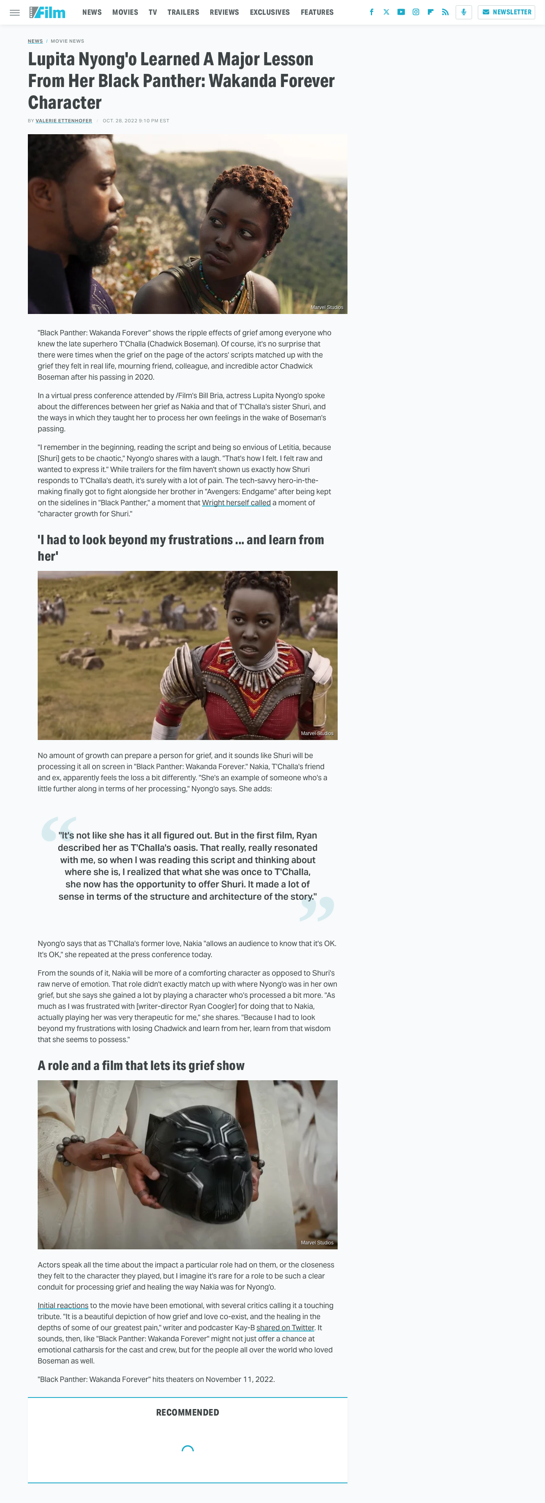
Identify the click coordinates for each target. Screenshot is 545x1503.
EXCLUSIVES (270, 12)
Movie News (67, 41)
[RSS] (445, 13)
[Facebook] (371, 13)
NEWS (92, 12)
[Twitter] (386, 13)
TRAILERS (183, 12)
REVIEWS (224, 12)
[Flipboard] (430, 13)
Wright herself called (236, 502)
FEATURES (317, 12)
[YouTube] (401, 13)
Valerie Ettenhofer (64, 121)
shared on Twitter (285, 1327)
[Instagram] (415, 13)
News (35, 41)
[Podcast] (464, 12)
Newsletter (506, 12)
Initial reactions (63, 1305)
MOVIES (125, 12)
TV (153, 12)
